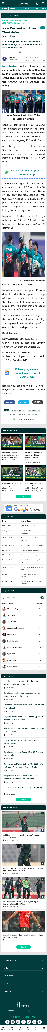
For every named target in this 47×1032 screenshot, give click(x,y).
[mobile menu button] (3, 3)
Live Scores (15, 8)
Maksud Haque (13, 55)
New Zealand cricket (34, 408)
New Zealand (10, 63)
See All (23, 793)
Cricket (15, 15)
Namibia (12, 411)
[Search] (42, 591)
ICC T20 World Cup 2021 (13, 23)
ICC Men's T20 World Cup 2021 (28, 411)
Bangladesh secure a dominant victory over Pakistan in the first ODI (34, 480)
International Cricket (19, 20)
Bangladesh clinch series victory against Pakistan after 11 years (11, 480)
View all (23, 490)
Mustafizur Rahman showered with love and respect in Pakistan (11, 449)
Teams (35, 8)
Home (4, 8)
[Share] (20, 429)
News (26, 8)
